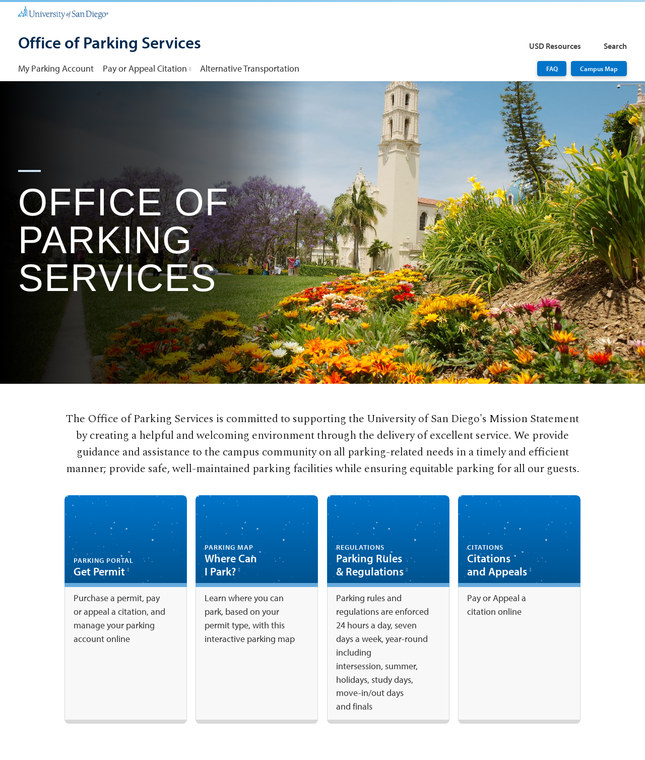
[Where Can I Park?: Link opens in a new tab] (257, 609)
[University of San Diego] (63, 12)
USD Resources (555, 46)
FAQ (552, 68)
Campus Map (599, 68)
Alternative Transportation (249, 68)
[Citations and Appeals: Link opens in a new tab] (519, 609)
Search (615, 46)
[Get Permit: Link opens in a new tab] (125, 609)
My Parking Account (56, 68)
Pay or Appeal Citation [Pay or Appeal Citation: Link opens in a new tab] (145, 68)
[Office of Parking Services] (109, 43)
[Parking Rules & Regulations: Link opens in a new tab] (388, 609)
